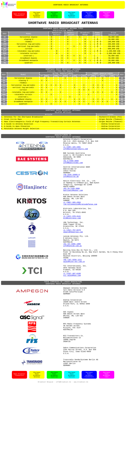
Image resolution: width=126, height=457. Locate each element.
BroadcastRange (85, 37)
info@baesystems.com (73, 191)
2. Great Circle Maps (11, 139)
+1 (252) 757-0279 (72, 273)
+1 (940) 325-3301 (72, 172)
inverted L (29, 63)
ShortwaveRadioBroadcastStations (71, 15)
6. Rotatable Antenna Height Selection (20, 150)
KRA (60, 87)
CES (51, 87)
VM (5, 69)
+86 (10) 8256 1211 (72, 309)
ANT (41, 87)
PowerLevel (97, 37)
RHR (4, 61)
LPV (4, 52)
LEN (74, 87)
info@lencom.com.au (72, 292)
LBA (69, 87)
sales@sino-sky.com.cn (74, 311)
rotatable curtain (28, 61)
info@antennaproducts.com (75, 174)
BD (5, 66)
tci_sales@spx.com (72, 328)
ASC (97, 87)
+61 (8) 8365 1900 (72, 290)
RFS (102, 87)
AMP (88, 87)
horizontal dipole (28, 41)
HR (5, 55)
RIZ (107, 87)
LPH (4, 49)
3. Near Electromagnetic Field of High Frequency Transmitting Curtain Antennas (40, 142)
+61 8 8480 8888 (71, 189)
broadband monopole (28, 69)
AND (93, 87)
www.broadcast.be (81, 455)
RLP (4, 58)
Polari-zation (70, 37)
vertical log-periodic (28, 52)
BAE (46, 87)
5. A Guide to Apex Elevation (15, 147)
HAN (55, 87)
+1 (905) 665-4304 (72, 239)
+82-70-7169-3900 (71, 223)
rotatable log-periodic (28, 58)
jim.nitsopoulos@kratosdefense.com (80, 242)
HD (5, 41)
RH (5, 47)
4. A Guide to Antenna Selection (17, 144)
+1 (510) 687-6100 (72, 326)
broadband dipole (28, 66)
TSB (116, 87)
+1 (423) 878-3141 (72, 256)
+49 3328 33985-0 (71, 206)
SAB (111, 87)
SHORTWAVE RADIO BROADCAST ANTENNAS (70, 5)
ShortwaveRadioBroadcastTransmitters (89, 15)
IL (5, 63)
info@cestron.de (71, 208)
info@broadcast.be (63, 455)
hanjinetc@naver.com (73, 225)
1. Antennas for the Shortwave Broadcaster (22, 136)
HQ (5, 72)
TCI (83, 87)
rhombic (28, 47)
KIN (65, 87)
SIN (79, 87)
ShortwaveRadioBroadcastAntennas (36, 15)
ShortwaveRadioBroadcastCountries (54, 15)
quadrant (28, 72)
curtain (28, 55)
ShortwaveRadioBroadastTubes (106, 15)
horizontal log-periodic (28, 49)
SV (5, 44)
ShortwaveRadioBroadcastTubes (106, 447)
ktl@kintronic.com (72, 259)
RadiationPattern (56, 37)
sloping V (28, 44)
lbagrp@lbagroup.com (73, 275)
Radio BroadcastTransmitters (19, 16)
